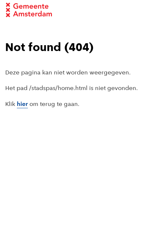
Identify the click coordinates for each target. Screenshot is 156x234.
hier (22, 104)
